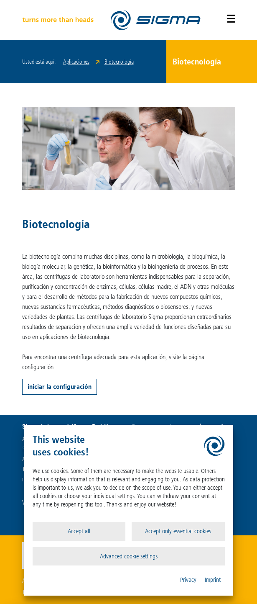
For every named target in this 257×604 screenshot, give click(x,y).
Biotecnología (119, 61)
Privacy (188, 579)
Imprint (213, 579)
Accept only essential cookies (178, 531)
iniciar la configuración (60, 387)
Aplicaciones (76, 61)
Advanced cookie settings (129, 556)
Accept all (79, 531)
